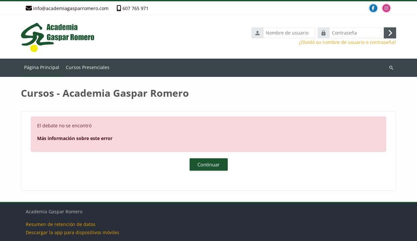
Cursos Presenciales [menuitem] (87, 67)
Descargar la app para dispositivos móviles (72, 232)
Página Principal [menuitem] (41, 67)
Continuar (208, 164)
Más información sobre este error (74, 138)
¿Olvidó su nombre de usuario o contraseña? (347, 42)
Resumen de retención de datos (60, 224)
